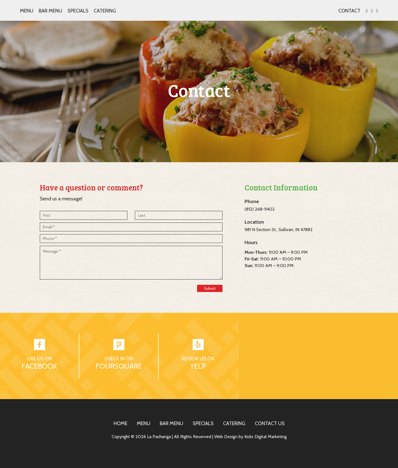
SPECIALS (203, 423)
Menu (26, 11)
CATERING (234, 423)
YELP (198, 366)
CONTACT (349, 11)
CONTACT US (270, 423)
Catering (105, 11)
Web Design (225, 436)
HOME (120, 423)
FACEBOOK (39, 366)
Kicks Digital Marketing (265, 436)
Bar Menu (50, 11)
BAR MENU (171, 423)
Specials (77, 11)
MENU (143, 423)
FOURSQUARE (119, 366)
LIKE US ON (39, 359)
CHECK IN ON (118, 359)
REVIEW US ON (198, 359)
